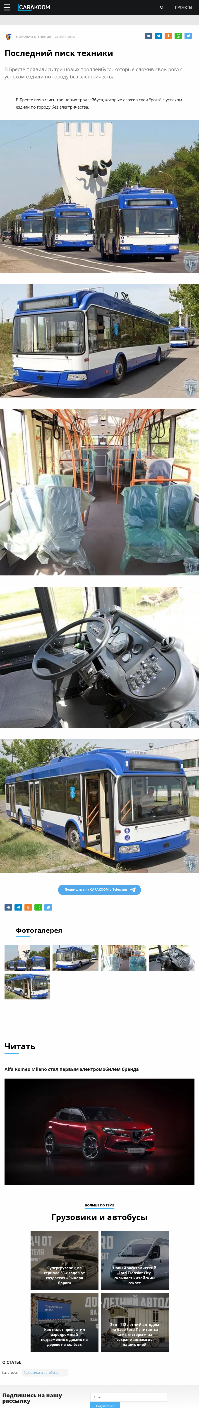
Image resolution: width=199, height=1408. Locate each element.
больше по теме (99, 1205)
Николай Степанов (33, 36)
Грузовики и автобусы (41, 1372)
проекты (183, 7)
